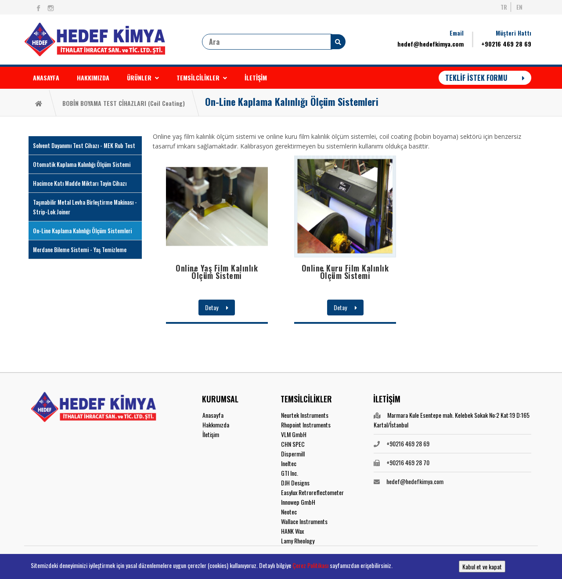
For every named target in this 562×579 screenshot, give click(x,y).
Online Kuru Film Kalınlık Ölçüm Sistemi (345, 271)
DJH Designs (295, 482)
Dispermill (293, 453)
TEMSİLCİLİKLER (202, 77)
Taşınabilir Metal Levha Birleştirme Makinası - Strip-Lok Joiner (85, 207)
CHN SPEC (293, 444)
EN (519, 7)
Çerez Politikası (310, 565)
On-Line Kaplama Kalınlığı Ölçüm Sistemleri (291, 101)
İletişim (210, 434)
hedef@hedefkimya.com (430, 43)
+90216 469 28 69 (506, 43)
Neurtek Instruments (304, 415)
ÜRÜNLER (143, 77)
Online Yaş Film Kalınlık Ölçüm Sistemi (217, 271)
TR (504, 7)
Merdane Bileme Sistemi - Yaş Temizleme (79, 249)
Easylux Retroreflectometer (312, 492)
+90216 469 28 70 (407, 462)
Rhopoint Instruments (306, 424)
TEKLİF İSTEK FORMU (485, 77)
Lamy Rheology (297, 540)
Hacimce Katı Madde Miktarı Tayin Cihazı (79, 183)
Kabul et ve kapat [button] (482, 566)
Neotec (289, 511)
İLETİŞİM (256, 77)
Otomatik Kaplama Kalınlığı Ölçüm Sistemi (81, 164)
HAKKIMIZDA (93, 77)
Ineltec (288, 463)
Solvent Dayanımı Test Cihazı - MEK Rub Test (84, 145)
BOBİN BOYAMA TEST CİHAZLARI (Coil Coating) (123, 103)
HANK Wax (292, 531)
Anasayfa (212, 415)
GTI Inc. (289, 473)
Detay (216, 307)
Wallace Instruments (304, 521)
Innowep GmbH (298, 502)
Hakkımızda (215, 424)
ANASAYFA (46, 77)
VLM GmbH (293, 434)
